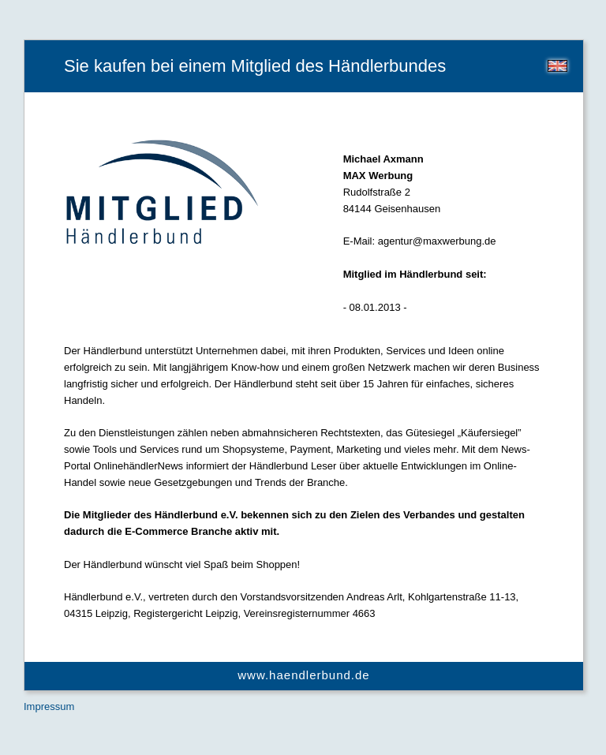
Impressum (49, 706)
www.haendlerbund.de (303, 675)
